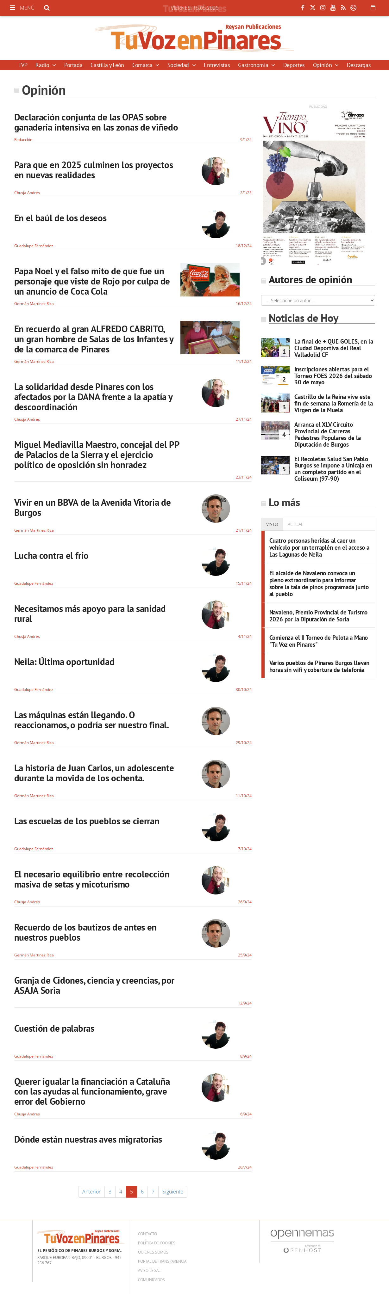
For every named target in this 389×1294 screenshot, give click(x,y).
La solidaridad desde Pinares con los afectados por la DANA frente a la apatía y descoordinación (93, 396)
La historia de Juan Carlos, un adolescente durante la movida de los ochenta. (94, 773)
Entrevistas (217, 65)
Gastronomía (254, 65)
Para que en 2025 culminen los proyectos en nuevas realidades (93, 170)
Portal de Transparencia (162, 1261)
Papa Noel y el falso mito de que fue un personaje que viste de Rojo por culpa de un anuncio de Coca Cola (92, 281)
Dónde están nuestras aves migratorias (88, 1139)
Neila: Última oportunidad (64, 662)
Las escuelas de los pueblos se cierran (87, 821)
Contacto (147, 1233)
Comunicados (151, 1279)
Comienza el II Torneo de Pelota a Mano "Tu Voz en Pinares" (318, 640)
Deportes (294, 65)
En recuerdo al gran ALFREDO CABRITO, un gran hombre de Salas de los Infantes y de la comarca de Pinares (93, 339)
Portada (73, 65)
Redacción (23, 139)
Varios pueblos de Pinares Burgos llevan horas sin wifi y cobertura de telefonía (319, 666)
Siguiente (172, 1191)
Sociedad (179, 65)
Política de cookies (156, 1243)
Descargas (359, 65)
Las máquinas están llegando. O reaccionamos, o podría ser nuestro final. (91, 720)
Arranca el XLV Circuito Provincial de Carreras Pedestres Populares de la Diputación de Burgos (327, 434)
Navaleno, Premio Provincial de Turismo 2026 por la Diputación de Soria (318, 615)
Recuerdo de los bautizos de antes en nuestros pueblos (85, 932)
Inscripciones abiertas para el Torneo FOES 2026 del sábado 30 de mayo (333, 375)
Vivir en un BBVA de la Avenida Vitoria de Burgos (92, 507)
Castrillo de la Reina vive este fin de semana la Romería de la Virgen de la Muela (333, 403)
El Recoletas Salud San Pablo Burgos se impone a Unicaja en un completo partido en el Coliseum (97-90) (333, 469)
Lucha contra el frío (51, 555)
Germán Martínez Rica (34, 303)
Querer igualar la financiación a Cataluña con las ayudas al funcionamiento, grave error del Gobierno (92, 1091)
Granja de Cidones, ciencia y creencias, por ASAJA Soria (94, 985)
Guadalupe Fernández (33, 245)
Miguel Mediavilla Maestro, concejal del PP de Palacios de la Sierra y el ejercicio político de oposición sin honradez (96, 454)
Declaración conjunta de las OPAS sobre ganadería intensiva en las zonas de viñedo (96, 122)
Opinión (323, 65)
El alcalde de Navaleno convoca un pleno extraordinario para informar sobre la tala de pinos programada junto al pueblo (319, 583)
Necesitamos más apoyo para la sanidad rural (90, 614)
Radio (43, 65)
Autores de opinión (311, 279)
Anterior (91, 1191)
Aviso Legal (149, 1270)
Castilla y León (107, 65)
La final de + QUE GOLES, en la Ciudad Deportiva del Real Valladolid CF (333, 348)
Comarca (143, 65)
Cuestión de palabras (54, 1028)
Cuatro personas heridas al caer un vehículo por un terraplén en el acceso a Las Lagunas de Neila (319, 547)
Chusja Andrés (27, 192)
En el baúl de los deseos (60, 218)
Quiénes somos (153, 1252)
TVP (23, 65)
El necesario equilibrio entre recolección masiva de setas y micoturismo (92, 879)
